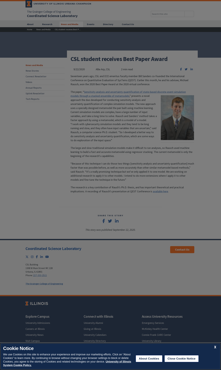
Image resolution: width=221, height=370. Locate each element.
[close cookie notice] (215, 347)
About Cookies (149, 358)
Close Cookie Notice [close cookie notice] (182, 358)
